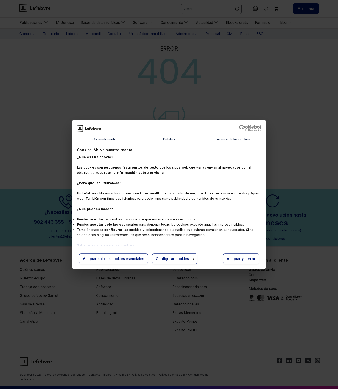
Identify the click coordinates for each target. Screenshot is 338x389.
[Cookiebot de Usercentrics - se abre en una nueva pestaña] (242, 128)
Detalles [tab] (169, 139)
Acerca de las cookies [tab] (233, 139)
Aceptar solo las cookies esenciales (113, 259)
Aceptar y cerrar (241, 259)
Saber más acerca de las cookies (106, 245)
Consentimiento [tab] (104, 139)
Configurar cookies (175, 259)
